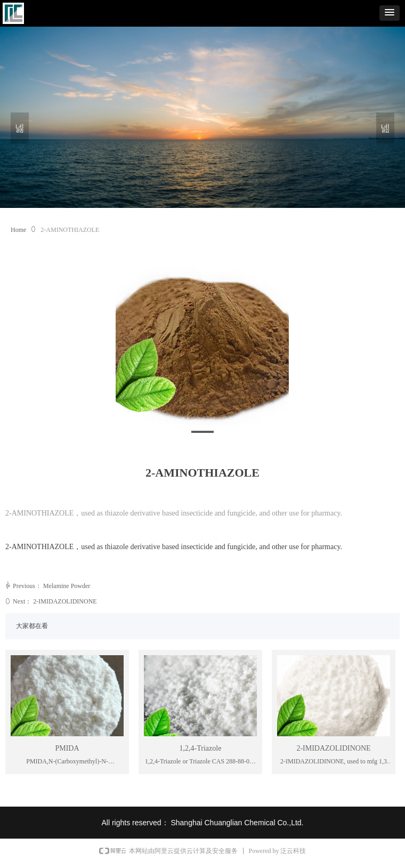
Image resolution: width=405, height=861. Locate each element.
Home (18, 230)
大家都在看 (32, 626)
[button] (389, 13)
